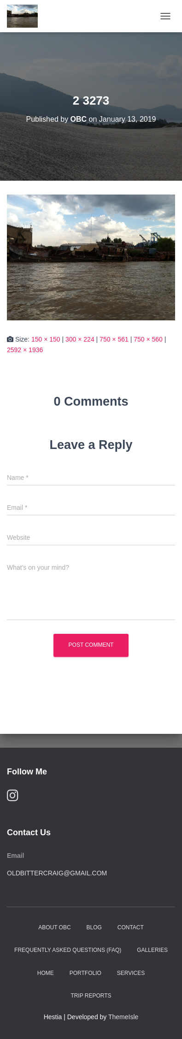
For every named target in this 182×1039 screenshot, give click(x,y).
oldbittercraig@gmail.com (57, 873)
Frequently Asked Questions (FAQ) (67, 950)
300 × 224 (79, 339)
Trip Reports (90, 995)
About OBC (54, 927)
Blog (94, 927)
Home (45, 973)
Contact (130, 927)
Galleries (152, 950)
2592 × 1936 (25, 350)
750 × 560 (148, 339)
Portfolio (85, 973)
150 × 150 (45, 339)
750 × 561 (114, 339)
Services (131, 973)
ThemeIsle (123, 1017)
